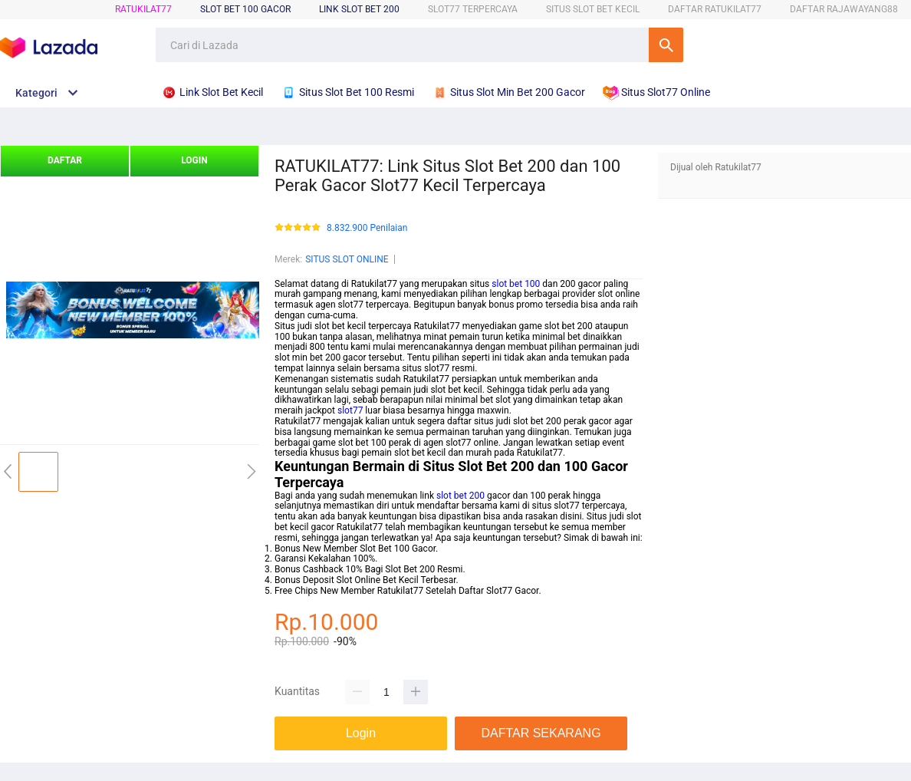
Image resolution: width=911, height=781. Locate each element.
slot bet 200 (460, 495)
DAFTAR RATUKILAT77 (714, 9)
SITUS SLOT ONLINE (346, 259)
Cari (666, 45)
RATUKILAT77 (143, 9)
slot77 (350, 410)
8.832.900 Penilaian (367, 228)
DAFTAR (65, 160)
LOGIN (194, 160)
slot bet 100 (516, 283)
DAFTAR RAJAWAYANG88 (844, 9)
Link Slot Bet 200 (359, 9)
